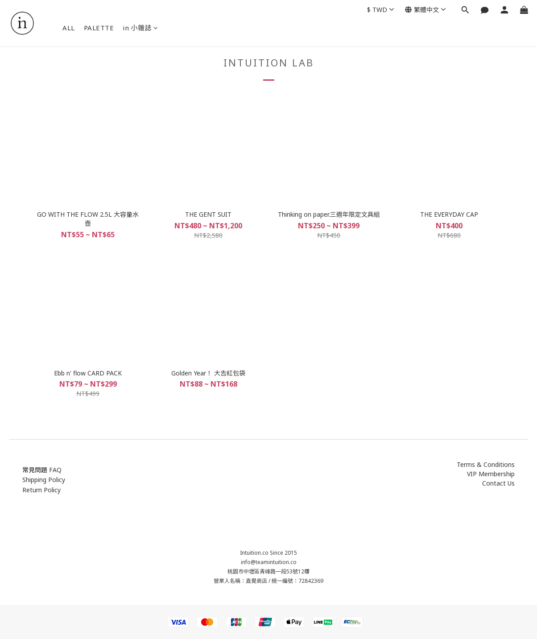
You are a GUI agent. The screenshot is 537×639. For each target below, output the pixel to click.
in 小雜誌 (140, 27)
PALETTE (99, 27)
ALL (68, 27)
